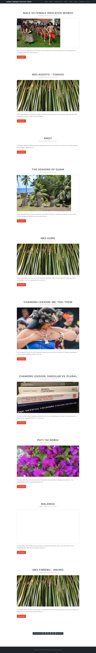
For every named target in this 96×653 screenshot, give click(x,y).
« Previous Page (37, 634)
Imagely (60, 649)
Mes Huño (48, 238)
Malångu (48, 503)
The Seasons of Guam (48, 169)
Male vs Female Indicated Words (48, 12)
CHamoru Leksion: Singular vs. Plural (48, 376)
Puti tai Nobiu (48, 440)
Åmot (48, 138)
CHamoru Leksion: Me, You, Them (48, 302)
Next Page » (59, 634)
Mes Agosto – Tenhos (48, 74)
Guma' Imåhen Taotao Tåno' (19, 2)
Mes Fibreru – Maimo (48, 569)
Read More (21, 57)
